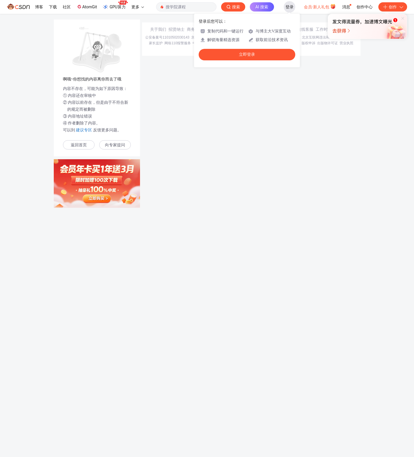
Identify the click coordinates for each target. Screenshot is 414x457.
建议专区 (84, 130)
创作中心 (364, 7)
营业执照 (346, 416)
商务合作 (195, 402)
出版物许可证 (327, 416)
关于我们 (158, 402)
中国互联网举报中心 (208, 416)
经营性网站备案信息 (284, 410)
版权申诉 (308, 416)
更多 (137, 7)
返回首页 (79, 145)
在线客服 (305, 402)
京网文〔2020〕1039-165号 (245, 410)
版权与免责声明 (288, 416)
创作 (393, 7)
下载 (53, 7)
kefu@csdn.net (276, 402)
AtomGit (86, 6)
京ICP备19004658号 (207, 410)
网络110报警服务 (177, 416)
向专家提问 (115, 145)
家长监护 (156, 416)
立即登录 (247, 54)
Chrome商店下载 (238, 416)
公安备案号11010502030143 (167, 410)
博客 (39, 7)
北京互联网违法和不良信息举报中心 (329, 410)
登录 (289, 7)
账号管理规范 (263, 416)
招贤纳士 (176, 402)
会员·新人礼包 (320, 6)
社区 (67, 7)
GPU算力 (115, 5)
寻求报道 (213, 402)
